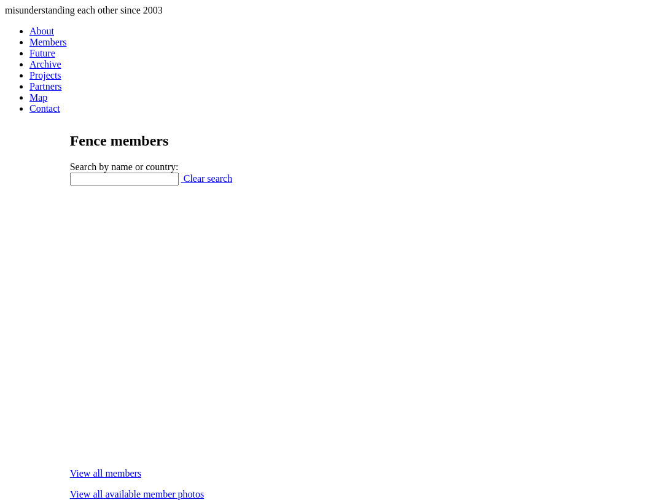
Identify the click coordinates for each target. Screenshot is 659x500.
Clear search (207, 178)
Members (47, 42)
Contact (44, 108)
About (41, 31)
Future (42, 53)
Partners (45, 86)
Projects (45, 75)
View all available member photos (137, 494)
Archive (45, 64)
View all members (105, 473)
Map (38, 97)
